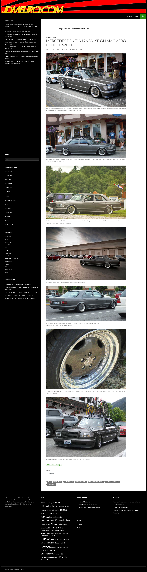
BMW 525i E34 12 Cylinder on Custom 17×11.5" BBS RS (21, 292)
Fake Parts (8, 242)
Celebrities (8, 236)
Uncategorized (9, 261)
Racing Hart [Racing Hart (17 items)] (61, 530)
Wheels (53, 38)
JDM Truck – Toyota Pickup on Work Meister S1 (19, 295)
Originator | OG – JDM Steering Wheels (88, 507)
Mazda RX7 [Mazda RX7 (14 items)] (53, 520)
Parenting (116, 513)
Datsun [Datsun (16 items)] (67, 506)
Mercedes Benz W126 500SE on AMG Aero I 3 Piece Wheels (86, 42)
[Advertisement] (22, 104)
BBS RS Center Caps (119, 505)
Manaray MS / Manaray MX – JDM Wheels (17, 32)
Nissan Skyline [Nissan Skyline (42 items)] (55, 527)
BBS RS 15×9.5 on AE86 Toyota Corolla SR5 (18, 284)
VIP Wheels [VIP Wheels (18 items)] (55, 551)
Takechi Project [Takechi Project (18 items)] (59, 543)
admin (66, 49)
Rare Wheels (8, 212)
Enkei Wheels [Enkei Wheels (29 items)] (53, 510)
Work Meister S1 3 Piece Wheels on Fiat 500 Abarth (20, 298)
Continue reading (54, 464)
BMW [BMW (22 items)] (56, 506)
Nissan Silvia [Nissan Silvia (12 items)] (44, 528)
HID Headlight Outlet (83, 502)
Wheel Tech (8, 269)
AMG (49, 481)
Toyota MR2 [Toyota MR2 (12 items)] (64, 547)
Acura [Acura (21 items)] (43, 503)
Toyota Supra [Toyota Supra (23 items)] (46, 551)
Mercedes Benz (81, 481)
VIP (6, 267)
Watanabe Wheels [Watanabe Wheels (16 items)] (47, 557)
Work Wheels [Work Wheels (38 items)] (60, 557)
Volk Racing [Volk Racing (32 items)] (46, 553)
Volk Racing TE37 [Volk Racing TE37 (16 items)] (58, 554)
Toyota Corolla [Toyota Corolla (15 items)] (56, 547)
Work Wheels (9, 192)
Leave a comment (78, 49)
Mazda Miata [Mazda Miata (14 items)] (45, 520)
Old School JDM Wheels (12, 225)
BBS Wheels (8, 188)
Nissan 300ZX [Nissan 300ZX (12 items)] (63, 524)
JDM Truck (8, 208)
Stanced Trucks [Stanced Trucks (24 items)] (47, 543)
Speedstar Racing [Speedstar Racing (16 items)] (62, 533)
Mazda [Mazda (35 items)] (58, 517)
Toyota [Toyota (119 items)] (46, 547)
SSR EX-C (7, 216)
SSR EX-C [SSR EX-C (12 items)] (43, 536)
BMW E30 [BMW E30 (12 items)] (61, 506)
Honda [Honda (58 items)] (63, 509)
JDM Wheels (8, 171)
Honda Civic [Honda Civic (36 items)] (47, 513)
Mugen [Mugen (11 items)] (43, 524)
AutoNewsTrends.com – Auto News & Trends (126, 502)
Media (6, 250)
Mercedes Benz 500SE (96, 481)
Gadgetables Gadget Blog (120, 507)
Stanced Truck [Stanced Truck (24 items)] (63, 539)
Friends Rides (9, 245)
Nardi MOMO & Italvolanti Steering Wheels (126, 510)
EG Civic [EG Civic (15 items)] (43, 510)
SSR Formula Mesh (10, 200)
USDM (7, 264)
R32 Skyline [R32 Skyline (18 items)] (52, 530)
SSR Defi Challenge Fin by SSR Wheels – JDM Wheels (20, 39)
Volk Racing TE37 (10, 183)
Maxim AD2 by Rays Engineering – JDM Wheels (19, 24)
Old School (8, 253)
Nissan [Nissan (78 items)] (54, 523)
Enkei (6, 204)
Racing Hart (8, 175)
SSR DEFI (7, 221)
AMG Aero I (57, 481)
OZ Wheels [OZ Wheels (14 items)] (44, 530)
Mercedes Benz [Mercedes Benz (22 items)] (64, 520)
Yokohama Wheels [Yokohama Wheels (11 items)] (46, 560)
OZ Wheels (51, 484)
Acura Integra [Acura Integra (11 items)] (49, 502)
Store (137, 16)
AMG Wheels (69, 481)
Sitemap (129, 16)
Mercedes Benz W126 (113, 481)
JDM (6, 247)
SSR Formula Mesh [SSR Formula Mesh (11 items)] (51, 536)
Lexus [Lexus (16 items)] (53, 517)
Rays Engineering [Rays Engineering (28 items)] (48, 533)
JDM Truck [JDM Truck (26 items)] (57, 513)
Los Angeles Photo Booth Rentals (87, 505)
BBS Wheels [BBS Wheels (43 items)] (47, 505)
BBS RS (7, 196)
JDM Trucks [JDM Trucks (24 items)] (46, 517)
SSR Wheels (8, 179)
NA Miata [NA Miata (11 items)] (47, 524)
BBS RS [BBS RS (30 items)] (56, 502)
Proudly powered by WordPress (14, 569)
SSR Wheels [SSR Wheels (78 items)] (49, 539)
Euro (48, 38)
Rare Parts (8, 256)
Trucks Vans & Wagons (11, 258)
